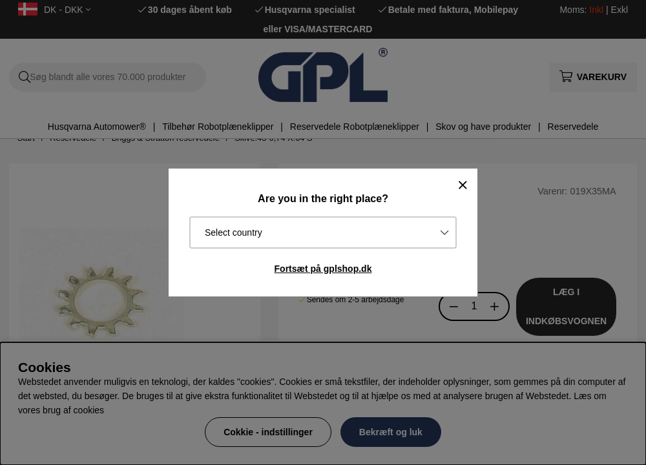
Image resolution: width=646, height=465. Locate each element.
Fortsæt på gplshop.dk (323, 269)
